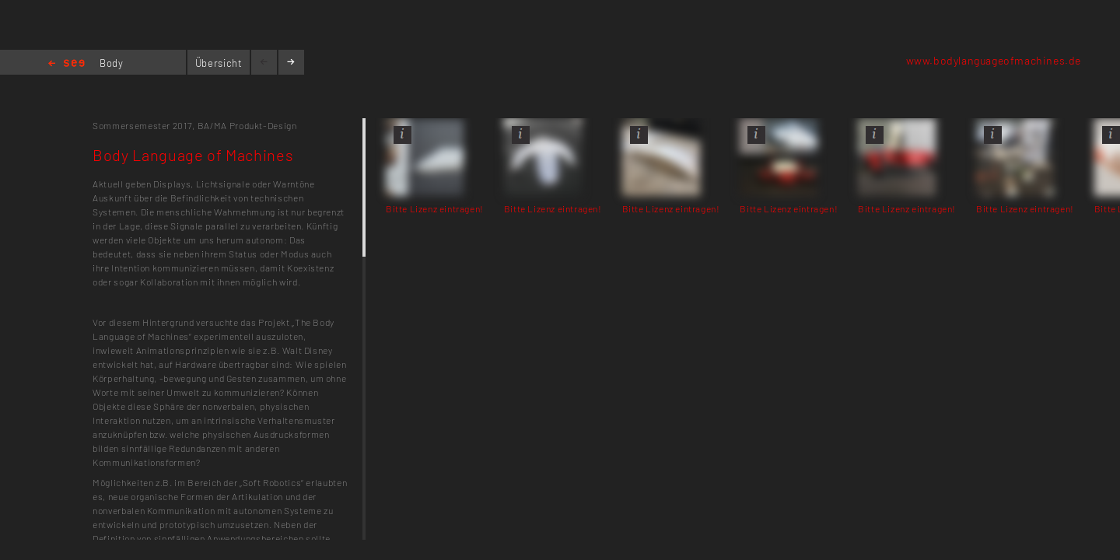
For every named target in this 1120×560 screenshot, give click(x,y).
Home (66, 64)
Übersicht (219, 63)
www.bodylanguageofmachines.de (993, 60)
